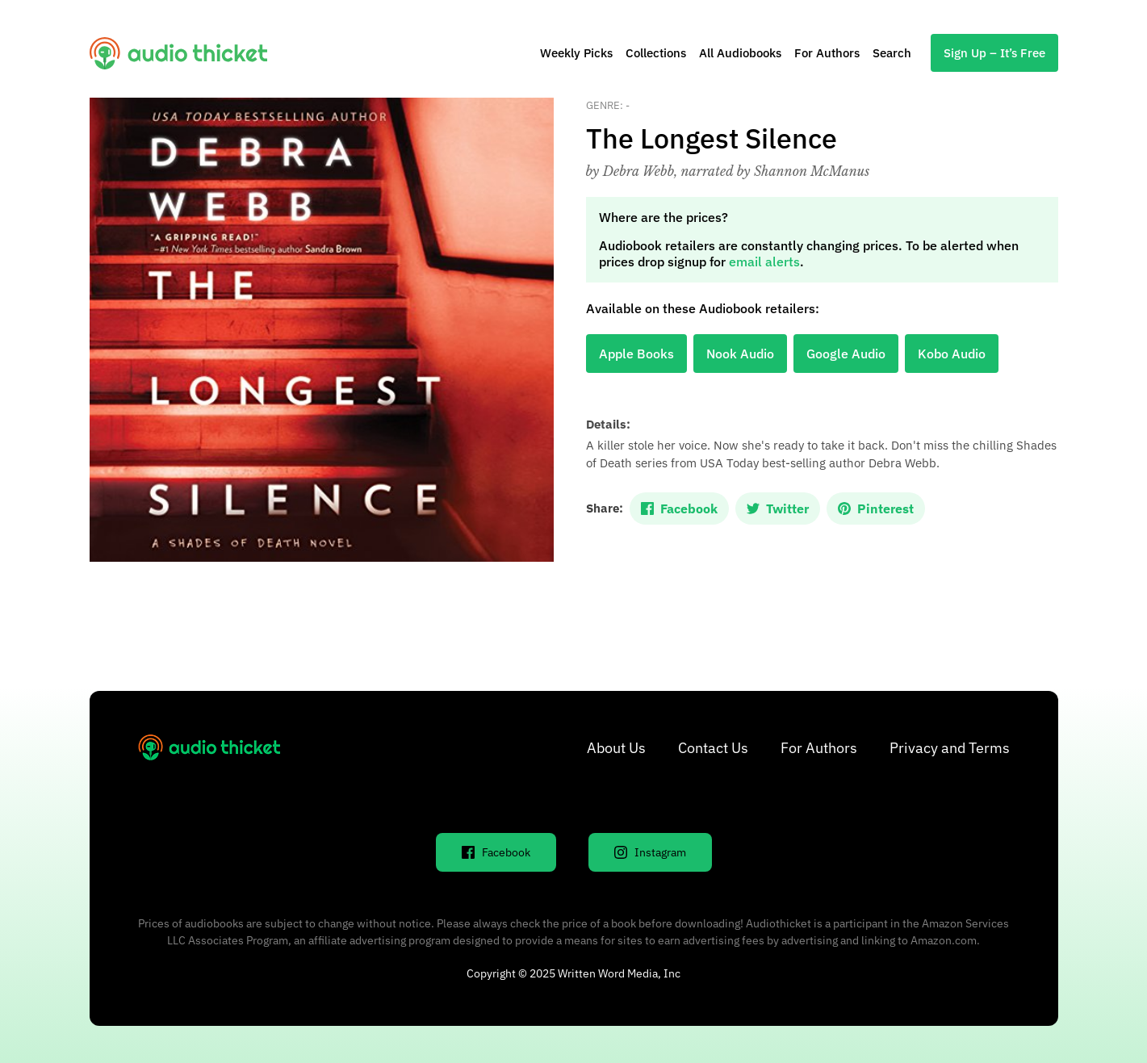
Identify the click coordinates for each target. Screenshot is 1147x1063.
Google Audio (845, 353)
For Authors (827, 53)
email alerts (764, 261)
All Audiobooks (740, 53)
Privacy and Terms (950, 748)
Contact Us (713, 748)
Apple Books (636, 353)
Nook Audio (740, 353)
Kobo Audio (952, 353)
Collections (656, 53)
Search (892, 53)
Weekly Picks (576, 53)
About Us (616, 748)
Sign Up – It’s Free (994, 53)
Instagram (650, 852)
